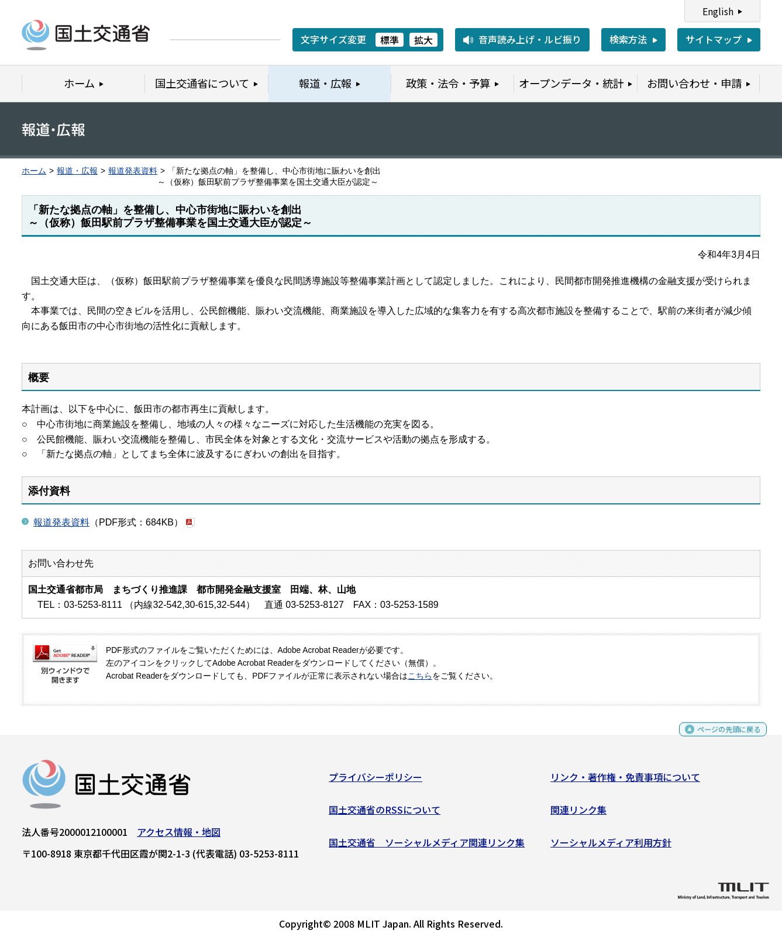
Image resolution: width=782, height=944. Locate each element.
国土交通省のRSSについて (384, 814)
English (717, 11)
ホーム (34, 171)
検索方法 (628, 39)
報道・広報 (77, 171)
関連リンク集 (578, 814)
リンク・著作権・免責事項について (625, 781)
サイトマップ (713, 39)
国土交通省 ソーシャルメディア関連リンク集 (427, 846)
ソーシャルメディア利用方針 (610, 846)
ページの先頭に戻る (719, 739)
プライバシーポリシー (375, 781)
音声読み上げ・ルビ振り (529, 39)
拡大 (423, 40)
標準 (389, 40)
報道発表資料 (132, 171)
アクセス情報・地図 (179, 836)
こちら (420, 676)
